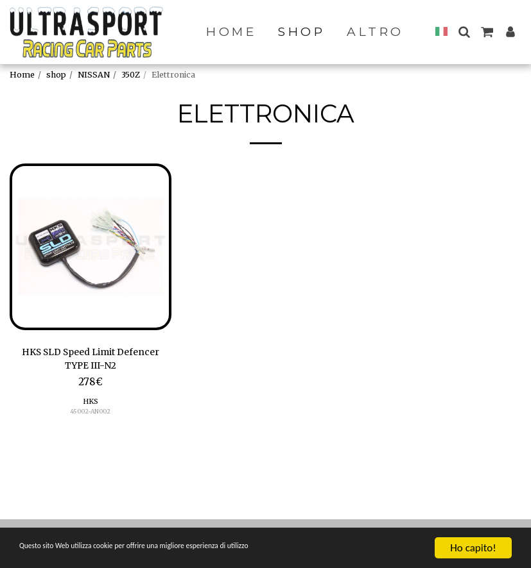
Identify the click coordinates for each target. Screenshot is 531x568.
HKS (90, 405)
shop (56, 74)
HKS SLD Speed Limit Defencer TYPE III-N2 (90, 360)
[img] (90, 246)
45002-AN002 (90, 415)
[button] (463, 32)
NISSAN (94, 74)
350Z (130, 74)
